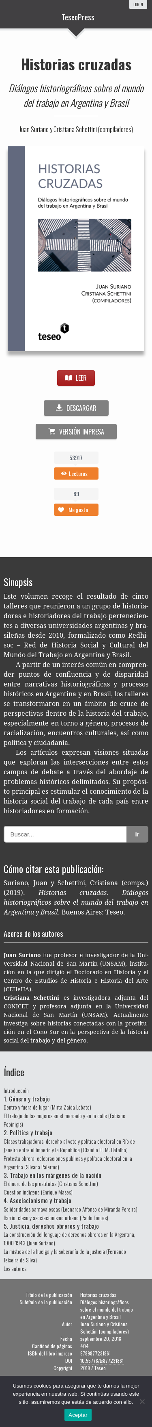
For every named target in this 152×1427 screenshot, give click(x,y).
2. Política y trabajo (28, 1132)
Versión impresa (76, 432)
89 (76, 493)
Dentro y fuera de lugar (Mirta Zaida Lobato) (47, 1107)
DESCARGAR (76, 408)
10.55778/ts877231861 (102, 1360)
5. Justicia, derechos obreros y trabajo (51, 1226)
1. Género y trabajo (27, 1098)
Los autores (15, 1268)
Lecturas (78, 473)
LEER (76, 378)
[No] (142, 1401)
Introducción (16, 1090)
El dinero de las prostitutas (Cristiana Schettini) (51, 1183)
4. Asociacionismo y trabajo (37, 1200)
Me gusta (78, 509)
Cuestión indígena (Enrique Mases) (38, 1192)
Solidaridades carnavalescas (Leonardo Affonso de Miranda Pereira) (70, 1209)
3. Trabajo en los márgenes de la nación (52, 1175)
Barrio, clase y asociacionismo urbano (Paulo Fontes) (56, 1217)
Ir (137, 834)
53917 (76, 457)
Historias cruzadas (76, 63)
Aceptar (78, 1415)
